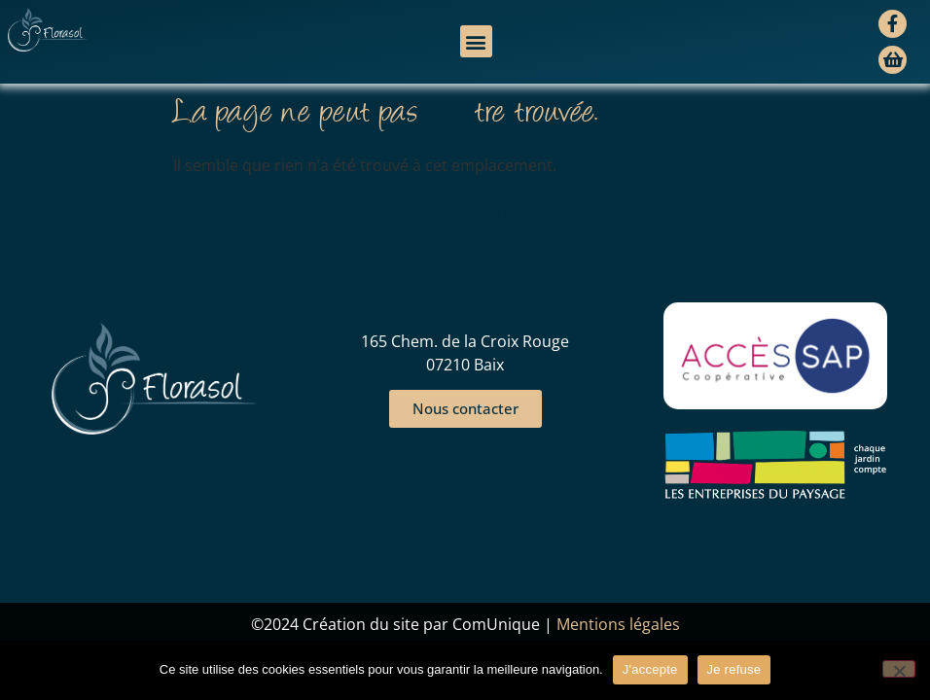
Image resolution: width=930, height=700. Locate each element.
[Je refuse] (898, 669)
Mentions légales (618, 624)
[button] (476, 41)
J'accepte (650, 669)
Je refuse (734, 669)
